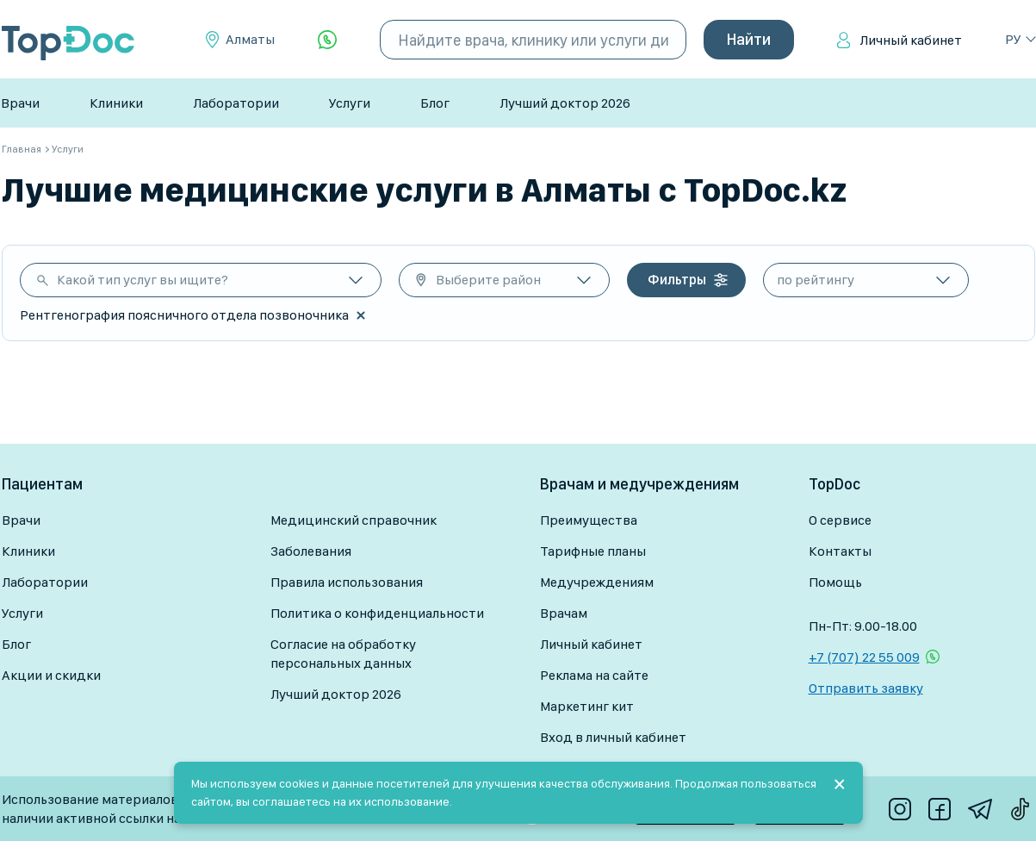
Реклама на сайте (594, 675)
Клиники (116, 103)
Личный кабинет (910, 40)
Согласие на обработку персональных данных (343, 653)
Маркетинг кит (587, 706)
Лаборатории (236, 103)
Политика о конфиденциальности (377, 613)
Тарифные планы (593, 551)
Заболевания (310, 551)
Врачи (20, 103)
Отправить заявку (866, 688)
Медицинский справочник (353, 520)
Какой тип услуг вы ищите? (142, 279)
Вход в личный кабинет (613, 737)
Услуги (349, 103)
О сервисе (840, 520)
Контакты (840, 551)
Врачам (563, 613)
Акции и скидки (51, 675)
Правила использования (346, 582)
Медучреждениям (597, 582)
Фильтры (677, 279)
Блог (435, 103)
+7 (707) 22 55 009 (864, 657)
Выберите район (488, 279)
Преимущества (588, 520)
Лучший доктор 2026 (564, 103)
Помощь (835, 582)
